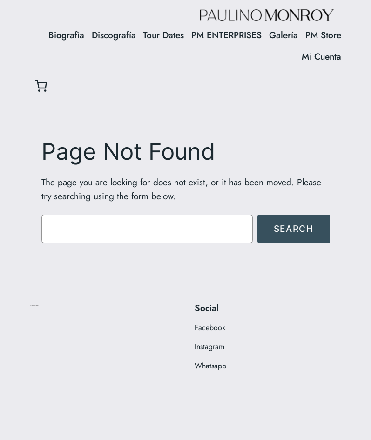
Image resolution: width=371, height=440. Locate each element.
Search (294, 228)
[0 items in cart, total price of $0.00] (41, 85)
